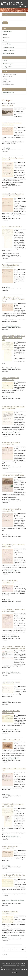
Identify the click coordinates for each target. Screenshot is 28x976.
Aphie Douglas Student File (12, 226)
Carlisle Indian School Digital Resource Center (12, 2)
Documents (6, 41)
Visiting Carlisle (7, 67)
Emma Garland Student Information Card (10, 379)
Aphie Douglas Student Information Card (10, 266)
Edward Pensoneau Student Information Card (12, 124)
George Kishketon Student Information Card (11, 510)
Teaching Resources (8, 47)
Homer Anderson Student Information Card (11, 683)
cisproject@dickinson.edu (8, 84)
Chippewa (13, 184)
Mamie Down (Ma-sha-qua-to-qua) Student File (13, 805)
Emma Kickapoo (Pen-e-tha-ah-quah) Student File (13, 407)
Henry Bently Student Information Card (9, 581)
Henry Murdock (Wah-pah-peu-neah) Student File (13, 610)
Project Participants (8, 64)
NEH (18, 965)
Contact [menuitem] (25, 6)
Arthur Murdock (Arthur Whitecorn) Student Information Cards (13, 299)
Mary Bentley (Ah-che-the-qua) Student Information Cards (13, 876)
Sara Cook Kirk (7, 106)
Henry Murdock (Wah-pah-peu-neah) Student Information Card (13, 647)
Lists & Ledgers (7, 44)
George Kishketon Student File (13, 475)
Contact (5, 60)
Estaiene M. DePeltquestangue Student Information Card (13, 195)
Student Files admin (8, 92)
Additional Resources (8, 53)
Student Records (7, 31)
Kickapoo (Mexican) (15, 255)
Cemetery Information (9, 50)
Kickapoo (20, 116)
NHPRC (23, 965)
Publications (6, 37)
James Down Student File (11, 739)
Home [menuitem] (20, 6)
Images (5, 34)
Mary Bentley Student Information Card (10, 912)
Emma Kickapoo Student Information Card (11, 443)
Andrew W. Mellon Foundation (9, 965)
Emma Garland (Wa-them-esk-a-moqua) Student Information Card (13, 338)
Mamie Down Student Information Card (10, 847)
